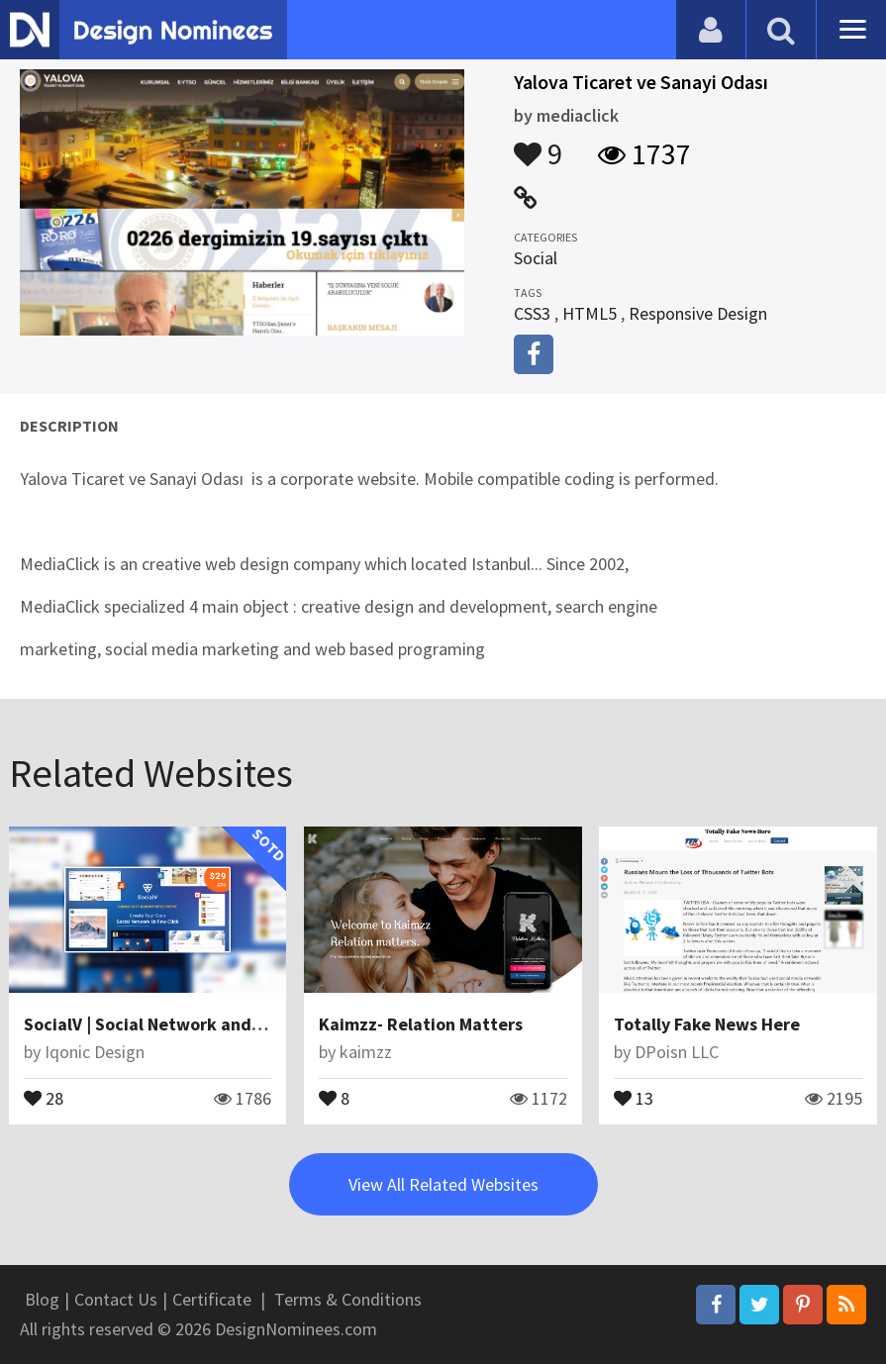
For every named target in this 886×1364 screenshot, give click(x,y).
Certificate (211, 1299)
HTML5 (589, 313)
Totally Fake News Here (707, 1024)
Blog (42, 1299)
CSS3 (532, 313)
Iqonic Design (95, 1051)
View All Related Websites (443, 1184)
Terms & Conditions (348, 1299)
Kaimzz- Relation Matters (421, 1024)
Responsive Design (698, 313)
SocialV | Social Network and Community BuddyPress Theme (264, 1024)
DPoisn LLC (677, 1051)
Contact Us (115, 1299)
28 (43, 1097)
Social (535, 257)
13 (633, 1097)
